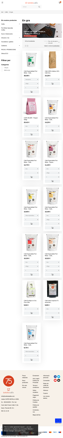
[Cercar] (31, 7)
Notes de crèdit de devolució (46, 385)
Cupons (45, 393)
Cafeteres (4, 45)
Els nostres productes (9, 20)
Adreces (45, 390)
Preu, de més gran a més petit (53, 42)
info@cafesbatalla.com (8, 396)
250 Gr (7, 70)
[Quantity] (31, 87)
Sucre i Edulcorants (7, 34)
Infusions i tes (5, 38)
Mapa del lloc (36, 415)
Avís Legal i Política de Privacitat (36, 380)
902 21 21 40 (5, 411)
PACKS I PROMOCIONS (8, 49)
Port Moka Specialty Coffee (7, 29)
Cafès (3, 24)
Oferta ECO (4, 53)
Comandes (46, 380)
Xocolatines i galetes (7, 41)
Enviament (36, 375)
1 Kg (6, 67)
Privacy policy (24, 433)
